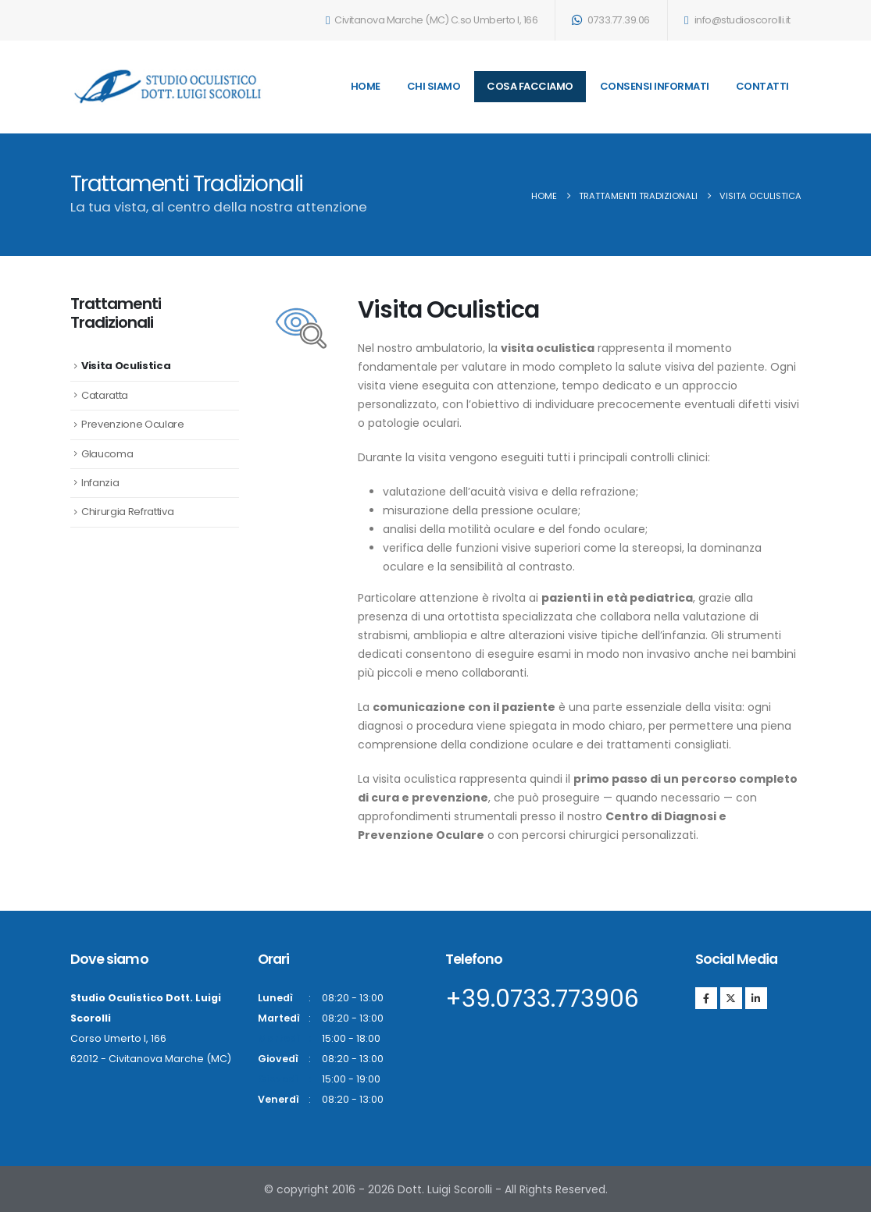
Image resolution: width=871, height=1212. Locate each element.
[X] (731, 998)
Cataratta (104, 395)
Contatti (762, 86)
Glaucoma (107, 453)
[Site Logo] (168, 86)
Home (365, 86)
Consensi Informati (654, 86)
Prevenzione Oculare (132, 424)
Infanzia (100, 482)
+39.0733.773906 (542, 999)
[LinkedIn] (756, 998)
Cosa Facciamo (530, 86)
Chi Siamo (434, 86)
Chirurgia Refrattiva (127, 511)
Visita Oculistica (125, 365)
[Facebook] (706, 998)
